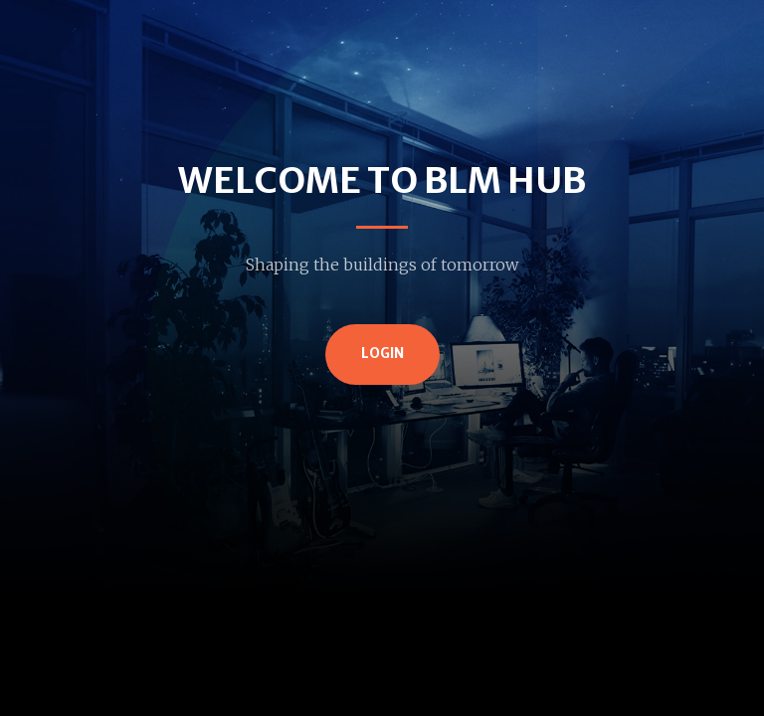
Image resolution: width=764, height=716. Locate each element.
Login (382, 353)
